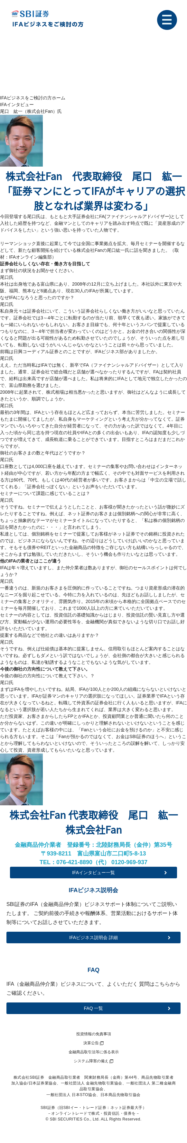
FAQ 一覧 (93, 1008)
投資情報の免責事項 (93, 1034)
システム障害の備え (91, 1061)
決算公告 (91, 1043)
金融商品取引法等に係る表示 (94, 1052)
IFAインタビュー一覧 (93, 872)
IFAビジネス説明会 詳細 (93, 937)
